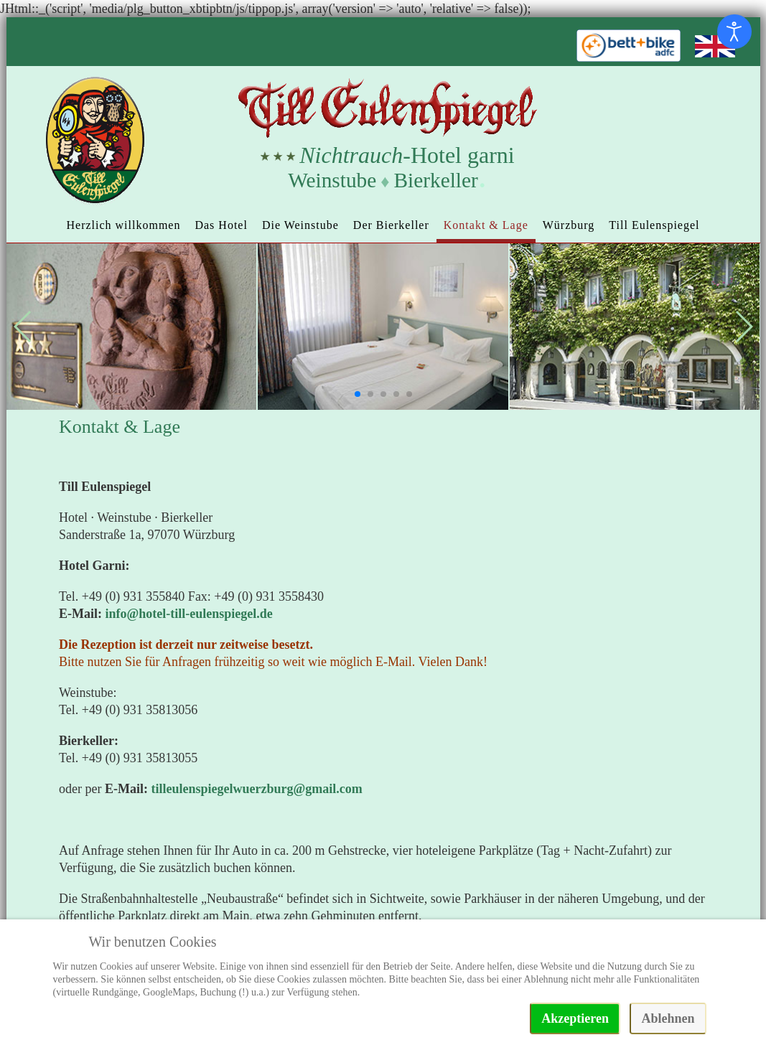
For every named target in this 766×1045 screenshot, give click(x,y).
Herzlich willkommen (123, 225)
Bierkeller (436, 180)
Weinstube (332, 180)
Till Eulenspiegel (654, 225)
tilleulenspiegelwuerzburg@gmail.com (256, 789)
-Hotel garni (406, 155)
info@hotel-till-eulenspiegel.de (189, 613)
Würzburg (569, 225)
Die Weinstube (300, 225)
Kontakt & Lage (486, 225)
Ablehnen (667, 1018)
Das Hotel (221, 225)
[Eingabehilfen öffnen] (734, 31)
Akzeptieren (575, 1018)
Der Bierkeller (391, 225)
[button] (357, 394)
